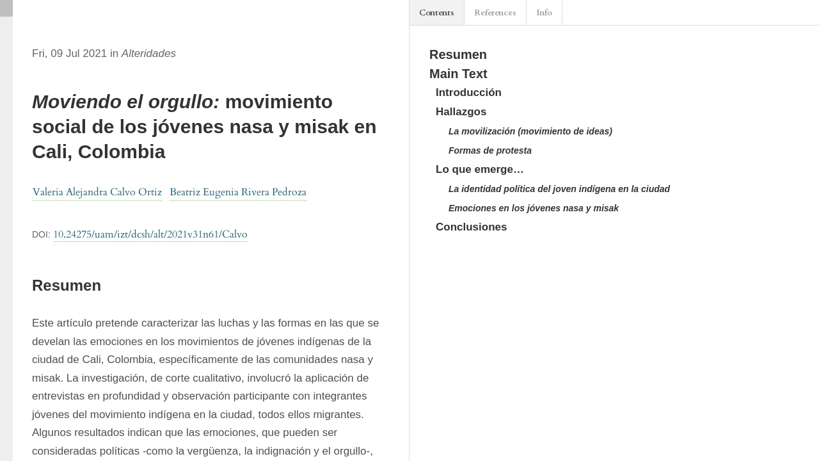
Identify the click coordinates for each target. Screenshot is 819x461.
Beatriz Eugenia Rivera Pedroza (238, 192)
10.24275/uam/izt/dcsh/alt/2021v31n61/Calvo (150, 234)
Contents (436, 13)
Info (544, 13)
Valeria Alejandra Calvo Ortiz (97, 192)
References (495, 13)
